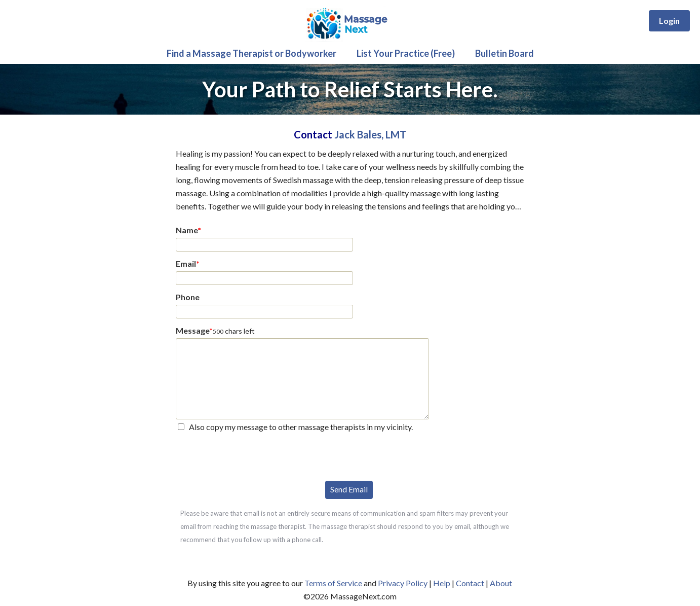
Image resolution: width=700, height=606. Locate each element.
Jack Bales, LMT (370, 134)
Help (441, 583)
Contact (470, 583)
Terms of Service (333, 583)
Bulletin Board (504, 53)
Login (669, 20)
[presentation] (253, 455)
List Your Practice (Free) (406, 53)
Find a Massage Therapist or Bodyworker (251, 53)
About (501, 583)
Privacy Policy (402, 583)
